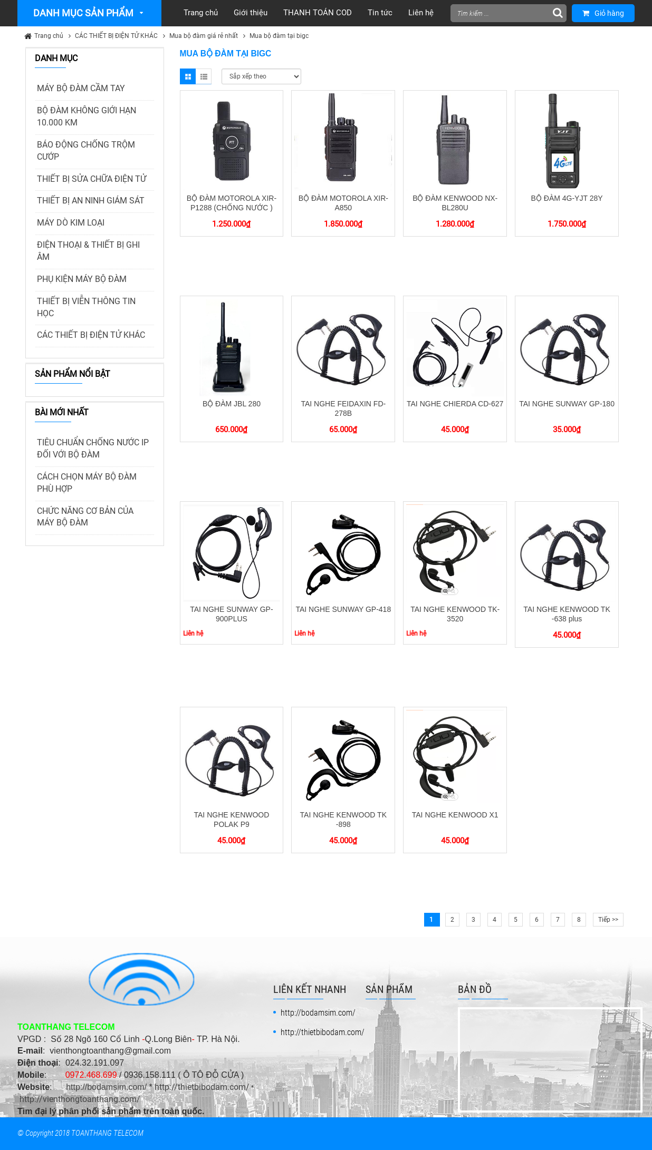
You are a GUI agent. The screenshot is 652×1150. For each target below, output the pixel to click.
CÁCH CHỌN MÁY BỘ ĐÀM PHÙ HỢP (87, 483)
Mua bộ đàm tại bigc (279, 36)
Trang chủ (48, 36)
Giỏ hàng (603, 13)
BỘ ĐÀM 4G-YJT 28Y (567, 198)
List (204, 76)
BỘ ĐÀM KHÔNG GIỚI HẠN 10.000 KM (86, 116)
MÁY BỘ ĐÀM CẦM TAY (81, 88)
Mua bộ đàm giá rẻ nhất (203, 36)
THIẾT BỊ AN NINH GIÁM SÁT (91, 201)
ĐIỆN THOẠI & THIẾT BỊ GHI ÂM (88, 251)
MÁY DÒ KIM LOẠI (70, 223)
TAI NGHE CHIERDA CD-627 (455, 403)
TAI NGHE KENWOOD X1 (455, 815)
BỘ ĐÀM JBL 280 (232, 403)
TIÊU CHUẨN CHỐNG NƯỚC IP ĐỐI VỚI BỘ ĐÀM (93, 448)
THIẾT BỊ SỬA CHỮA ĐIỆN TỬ (91, 179)
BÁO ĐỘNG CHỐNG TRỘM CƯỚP (86, 151)
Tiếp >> (608, 919)
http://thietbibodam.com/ (202, 1087)
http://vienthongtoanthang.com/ (80, 1099)
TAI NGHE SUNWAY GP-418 (343, 609)
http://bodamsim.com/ (106, 1087)
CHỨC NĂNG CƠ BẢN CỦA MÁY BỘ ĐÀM (85, 517)
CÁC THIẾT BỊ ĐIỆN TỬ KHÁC (116, 36)
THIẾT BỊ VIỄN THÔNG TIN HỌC (86, 307)
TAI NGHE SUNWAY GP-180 (567, 403)
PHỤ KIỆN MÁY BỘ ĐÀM (82, 279)
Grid (188, 76)
